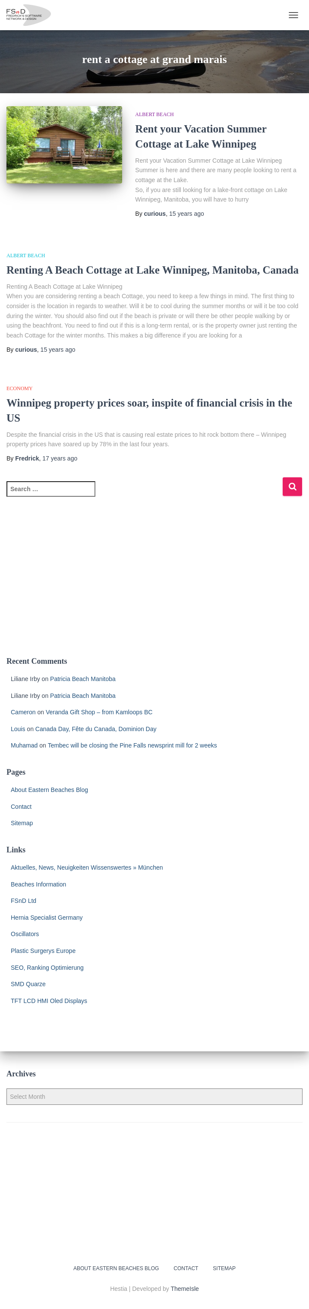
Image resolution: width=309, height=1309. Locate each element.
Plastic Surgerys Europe (43, 950)
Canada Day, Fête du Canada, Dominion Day (96, 728)
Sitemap (22, 823)
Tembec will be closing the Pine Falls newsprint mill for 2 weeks (132, 745)
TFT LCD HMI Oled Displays (49, 1000)
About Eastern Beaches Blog (49, 789)
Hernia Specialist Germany (47, 917)
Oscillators (25, 933)
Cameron (23, 712)
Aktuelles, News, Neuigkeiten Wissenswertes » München (87, 867)
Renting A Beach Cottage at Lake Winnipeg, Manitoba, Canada (152, 270)
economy (19, 388)
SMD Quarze (28, 984)
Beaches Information (38, 884)
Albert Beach (154, 114)
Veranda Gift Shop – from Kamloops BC (99, 712)
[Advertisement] (154, 581)
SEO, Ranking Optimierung (47, 967)
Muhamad (24, 745)
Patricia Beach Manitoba (83, 678)
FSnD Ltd (23, 900)
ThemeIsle (185, 1288)
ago (186, 213)
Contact (21, 806)
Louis (18, 728)
